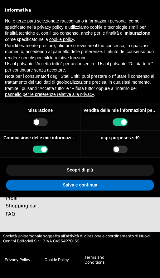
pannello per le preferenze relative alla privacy (49, 94)
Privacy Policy (17, 259)
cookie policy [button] (61, 39)
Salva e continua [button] (80, 184)
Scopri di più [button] (80, 169)
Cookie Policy (57, 259)
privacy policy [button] (50, 27)
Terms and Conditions (95, 260)
